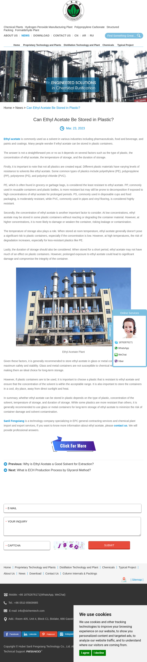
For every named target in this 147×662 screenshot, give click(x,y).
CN (76, 35)
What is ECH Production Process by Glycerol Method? (54, 470)
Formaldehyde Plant (27, 30)
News (25, 35)
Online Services (129, 313)
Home (17, 45)
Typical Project (125, 45)
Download (41, 35)
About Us (11, 35)
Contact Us (62, 35)
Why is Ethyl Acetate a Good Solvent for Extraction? (58, 464)
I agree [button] (85, 652)
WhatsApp (123, 348)
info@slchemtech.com (31, 610)
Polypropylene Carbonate (89, 27)
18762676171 (126, 342)
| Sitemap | (137, 579)
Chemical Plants (13, 27)
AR (84, 35)
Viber (121, 361)
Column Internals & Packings (80, 573)
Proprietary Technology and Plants (42, 45)
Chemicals (108, 45)
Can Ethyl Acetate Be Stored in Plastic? (53, 107)
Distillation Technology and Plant (82, 45)
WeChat (122, 354)
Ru (92, 35)
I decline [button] (99, 652)
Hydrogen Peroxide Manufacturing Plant (48, 27)
